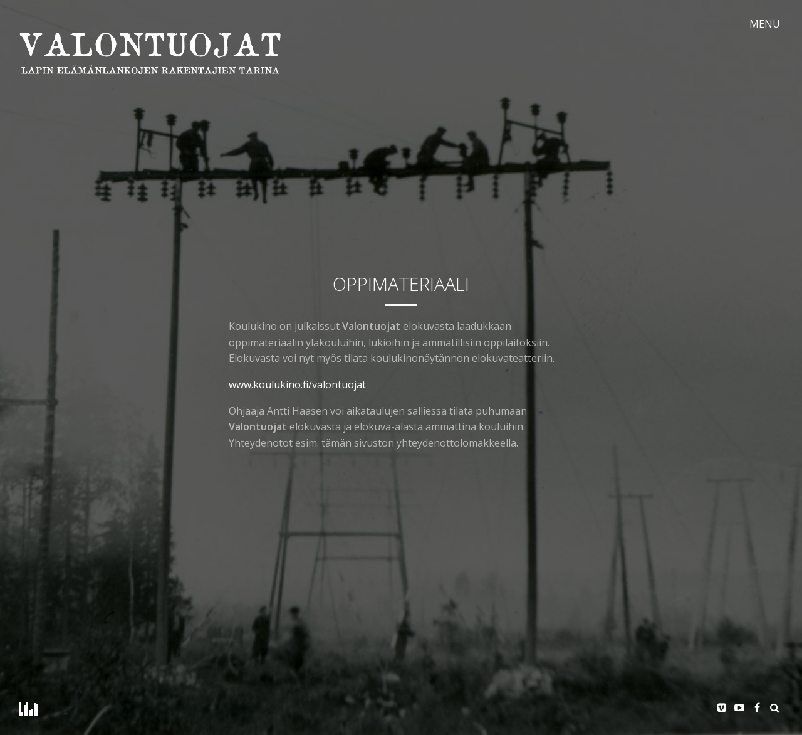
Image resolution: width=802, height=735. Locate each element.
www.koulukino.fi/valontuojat (297, 384)
